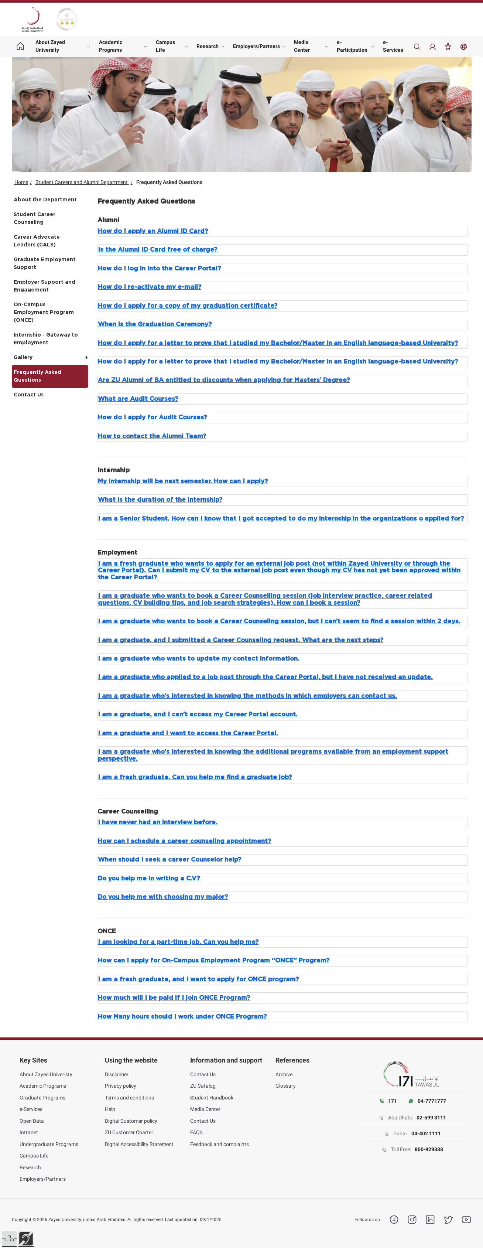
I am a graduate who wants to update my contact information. (198, 659)
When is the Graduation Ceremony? (155, 324)
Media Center (302, 46)
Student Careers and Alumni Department (82, 182)
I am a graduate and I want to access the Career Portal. (188, 733)
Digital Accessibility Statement (139, 1144)
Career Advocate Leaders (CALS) (37, 241)
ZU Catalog (203, 1086)
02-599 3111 (431, 1118)
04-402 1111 (426, 1133)
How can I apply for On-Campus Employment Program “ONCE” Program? (213, 961)
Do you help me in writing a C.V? (149, 879)
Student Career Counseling (34, 218)
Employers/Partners (256, 46)
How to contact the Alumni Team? (152, 436)
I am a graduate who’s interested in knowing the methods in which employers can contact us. (247, 696)
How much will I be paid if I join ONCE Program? (174, 998)
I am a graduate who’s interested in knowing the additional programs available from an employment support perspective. (273, 755)
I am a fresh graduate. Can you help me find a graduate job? (195, 777)
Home (21, 182)
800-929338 (429, 1149)
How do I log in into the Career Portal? (159, 269)
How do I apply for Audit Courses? (152, 417)
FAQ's (196, 1132)
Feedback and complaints (219, 1144)
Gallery (23, 357)
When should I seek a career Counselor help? (169, 860)
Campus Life (165, 46)
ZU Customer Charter (129, 1132)
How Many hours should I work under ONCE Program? (182, 1017)
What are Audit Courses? (138, 399)
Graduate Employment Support (45, 263)
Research (207, 46)
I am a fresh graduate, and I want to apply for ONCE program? (198, 979)
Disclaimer (117, 1074)
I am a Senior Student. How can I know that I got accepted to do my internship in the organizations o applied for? (281, 519)
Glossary (285, 1086)
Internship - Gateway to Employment (46, 339)
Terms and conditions (129, 1098)
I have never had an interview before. (157, 822)
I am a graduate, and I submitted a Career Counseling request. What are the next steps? (240, 640)
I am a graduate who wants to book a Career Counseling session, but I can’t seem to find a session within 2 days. (279, 621)
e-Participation (352, 46)
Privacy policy (120, 1086)
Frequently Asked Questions (37, 376)
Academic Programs (110, 46)
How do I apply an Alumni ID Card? (153, 231)
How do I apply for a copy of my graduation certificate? (187, 306)
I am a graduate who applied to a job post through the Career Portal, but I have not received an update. (265, 677)
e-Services (393, 46)
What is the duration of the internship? (160, 500)
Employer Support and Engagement (44, 286)
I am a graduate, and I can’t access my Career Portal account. (198, 714)
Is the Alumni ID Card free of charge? (157, 250)
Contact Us (29, 395)
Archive (283, 1074)
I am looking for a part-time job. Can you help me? (178, 942)
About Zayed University (50, 46)
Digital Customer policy (131, 1121)
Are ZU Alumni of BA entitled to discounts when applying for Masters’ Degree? (224, 380)
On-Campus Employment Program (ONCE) (44, 312)
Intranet (29, 1132)
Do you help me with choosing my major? (163, 897)
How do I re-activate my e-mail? (149, 287)
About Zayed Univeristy (46, 1074)
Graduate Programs (42, 1098)
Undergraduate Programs (49, 1144)
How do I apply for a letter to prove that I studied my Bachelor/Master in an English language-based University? (278, 343)
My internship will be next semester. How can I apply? (183, 481)
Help (110, 1109)
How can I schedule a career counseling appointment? (184, 841)
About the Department (45, 199)
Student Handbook (211, 1098)
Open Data (32, 1121)
